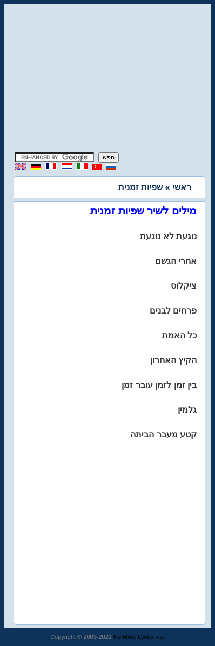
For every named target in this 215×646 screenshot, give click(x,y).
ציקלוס (184, 285)
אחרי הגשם (176, 261)
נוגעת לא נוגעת (168, 236)
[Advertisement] (107, 79)
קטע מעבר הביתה (163, 434)
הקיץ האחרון (173, 360)
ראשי (181, 187)
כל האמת (179, 335)
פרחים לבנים (173, 310)
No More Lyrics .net (139, 637)
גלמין (187, 409)
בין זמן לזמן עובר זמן (159, 385)
